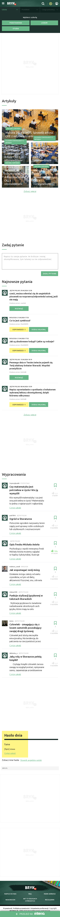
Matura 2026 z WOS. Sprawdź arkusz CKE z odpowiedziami (29, 133)
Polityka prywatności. (21, 906)
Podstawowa (16, 23)
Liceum (44, 23)
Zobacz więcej (30, 191)
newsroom (10, 897)
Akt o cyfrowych (30, 897)
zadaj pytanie (49, 273)
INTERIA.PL (14, 909)
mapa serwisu (50, 891)
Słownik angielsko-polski (31, 758)
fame (7, 742)
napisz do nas (10, 891)
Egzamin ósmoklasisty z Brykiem (14, 147)
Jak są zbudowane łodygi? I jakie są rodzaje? (31, 341)
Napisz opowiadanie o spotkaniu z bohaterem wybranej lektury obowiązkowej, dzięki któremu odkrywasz (32, 392)
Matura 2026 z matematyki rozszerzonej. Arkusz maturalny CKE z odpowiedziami (15, 178)
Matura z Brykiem (13, 127)
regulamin (50, 897)
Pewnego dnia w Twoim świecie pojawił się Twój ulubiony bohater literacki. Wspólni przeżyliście (31, 365)
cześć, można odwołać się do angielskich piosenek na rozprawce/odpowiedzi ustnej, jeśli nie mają (33, 296)
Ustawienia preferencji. (40, 906)
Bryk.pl (5, 766)
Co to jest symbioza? (19, 320)
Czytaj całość (10, 751)
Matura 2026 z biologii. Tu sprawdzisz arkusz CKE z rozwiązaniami (43, 179)
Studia (16, 29)
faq (30, 891)
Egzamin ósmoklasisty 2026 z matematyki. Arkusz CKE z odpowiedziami (15, 156)
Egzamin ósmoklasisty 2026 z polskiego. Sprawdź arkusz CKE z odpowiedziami (43, 154)
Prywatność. (7, 906)
